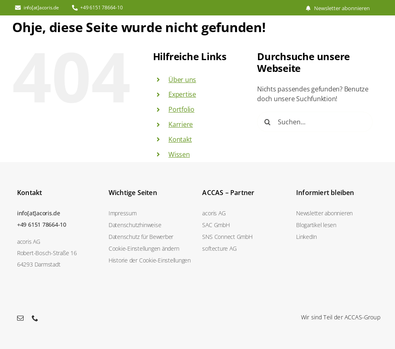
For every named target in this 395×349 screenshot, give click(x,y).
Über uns (182, 79)
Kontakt (180, 139)
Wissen (179, 154)
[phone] (35, 318)
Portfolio (181, 109)
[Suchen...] (315, 122)
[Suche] (267, 122)
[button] (151, 248)
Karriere (180, 124)
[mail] (20, 318)
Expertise (182, 94)
